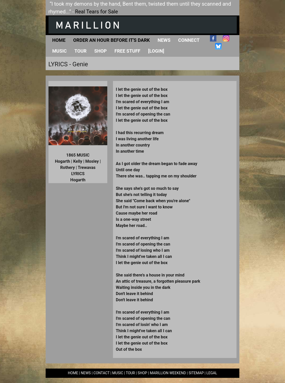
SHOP (142, 373)
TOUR (130, 373)
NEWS (86, 373)
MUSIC (117, 373)
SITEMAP (196, 373)
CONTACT (101, 373)
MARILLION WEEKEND (168, 373)
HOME (73, 373)
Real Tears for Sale (96, 12)
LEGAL (211, 373)
